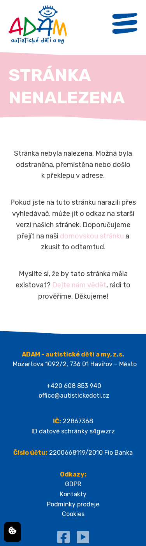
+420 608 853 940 (73, 386)
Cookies (73, 514)
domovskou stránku (92, 236)
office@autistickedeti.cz (74, 395)
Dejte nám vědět (79, 285)
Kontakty (73, 494)
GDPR (73, 484)
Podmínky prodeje (73, 504)
